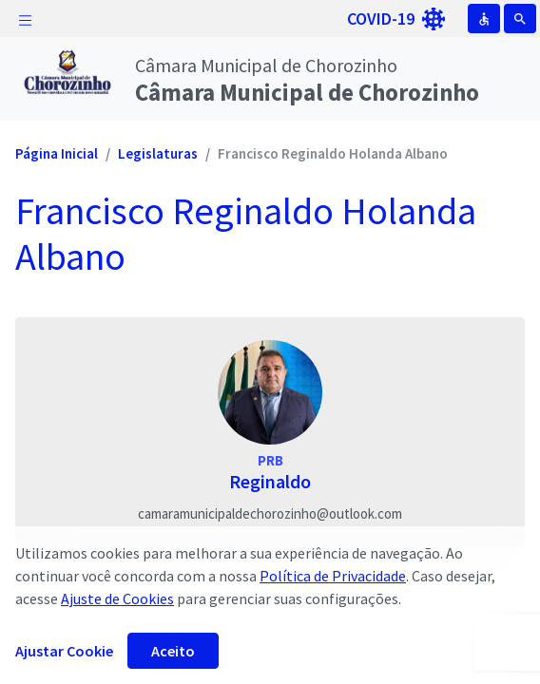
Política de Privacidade (333, 575)
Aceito (173, 650)
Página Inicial (56, 153)
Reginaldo (270, 481)
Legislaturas (158, 153)
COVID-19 (396, 19)
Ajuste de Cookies (117, 598)
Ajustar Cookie (64, 650)
